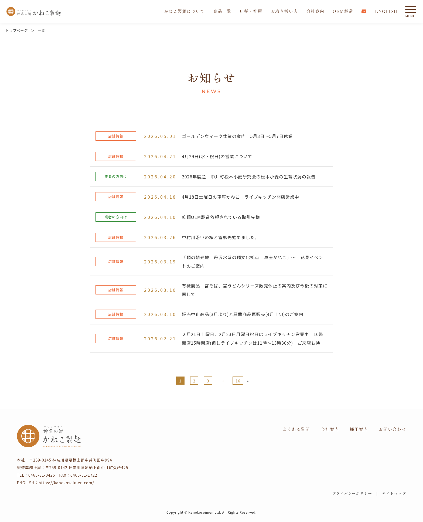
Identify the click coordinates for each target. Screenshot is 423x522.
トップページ (16, 30)
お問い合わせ (392, 429)
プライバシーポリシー (352, 493)
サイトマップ (394, 493)
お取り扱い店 (283, 11)
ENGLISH (386, 11)
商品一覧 (221, 11)
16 (238, 381)
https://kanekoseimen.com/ (66, 482)
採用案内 (359, 429)
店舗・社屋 (249, 11)
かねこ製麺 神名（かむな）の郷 (33, 11)
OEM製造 (342, 11)
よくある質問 (296, 429)
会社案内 (315, 11)
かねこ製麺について (182, 11)
